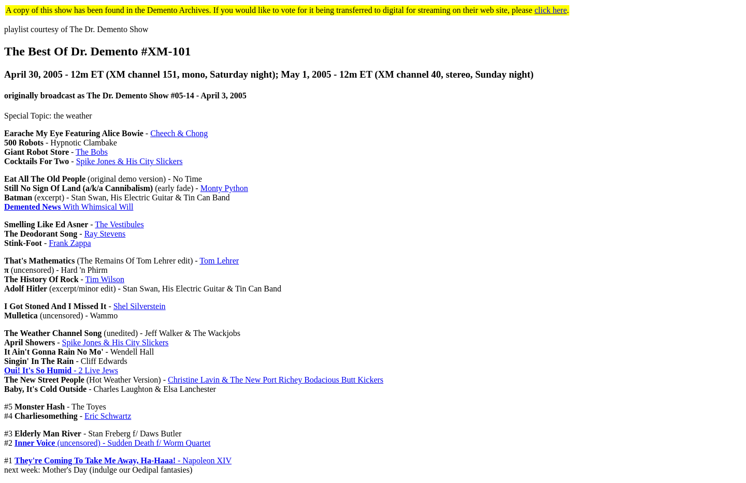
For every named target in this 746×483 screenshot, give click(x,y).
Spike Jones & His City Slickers (129, 161)
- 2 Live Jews (61, 370)
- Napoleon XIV (123, 460)
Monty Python (224, 188)
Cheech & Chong (179, 133)
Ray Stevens (105, 233)
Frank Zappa (70, 243)
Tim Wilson (104, 279)
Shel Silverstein (139, 306)
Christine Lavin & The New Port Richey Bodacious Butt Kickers (275, 379)
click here (551, 10)
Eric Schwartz (107, 416)
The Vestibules (119, 224)
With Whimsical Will (68, 206)
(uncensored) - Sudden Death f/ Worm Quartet (113, 442)
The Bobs (92, 152)
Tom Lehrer (219, 260)
